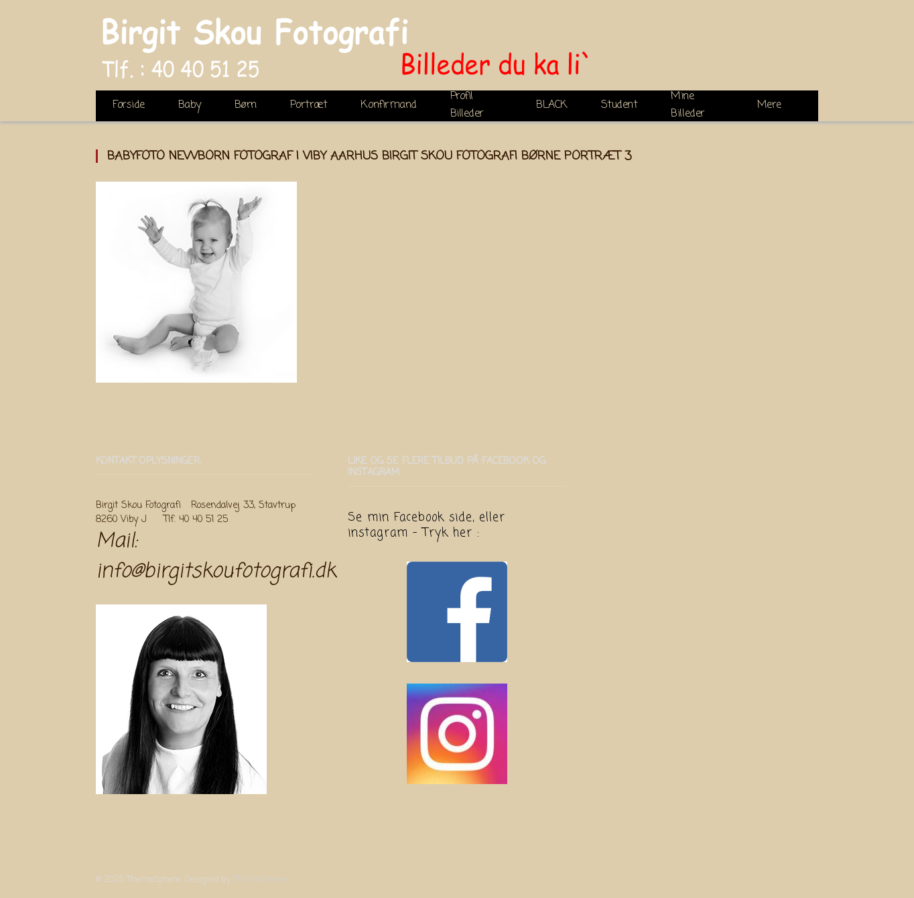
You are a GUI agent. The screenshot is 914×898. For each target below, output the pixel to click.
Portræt (309, 105)
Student (619, 105)
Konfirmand (388, 105)
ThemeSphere (259, 879)
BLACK (552, 105)
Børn (246, 105)
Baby (189, 105)
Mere (769, 105)
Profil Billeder (467, 105)
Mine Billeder (687, 105)
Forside (129, 105)
